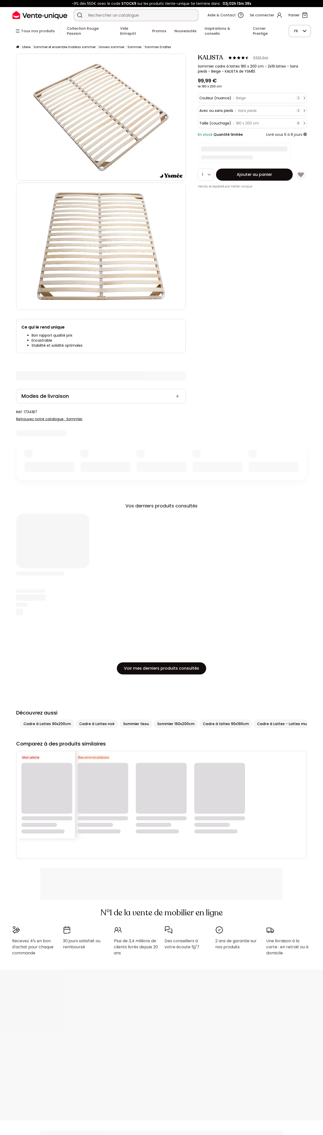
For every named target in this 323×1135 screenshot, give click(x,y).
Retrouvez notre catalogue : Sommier (49, 418)
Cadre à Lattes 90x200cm (47, 723)
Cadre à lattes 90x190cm (226, 723)
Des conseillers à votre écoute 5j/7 (182, 944)
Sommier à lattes (158, 47)
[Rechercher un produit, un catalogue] (80, 15)
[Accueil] (17, 47)
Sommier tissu (136, 723)
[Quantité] (206, 175)
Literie (26, 47)
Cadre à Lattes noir (97, 723)
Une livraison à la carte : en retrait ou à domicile (287, 947)
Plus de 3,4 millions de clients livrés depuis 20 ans (136, 947)
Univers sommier (111, 47)
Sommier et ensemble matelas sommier (65, 47)
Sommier (134, 47)
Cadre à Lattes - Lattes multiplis (286, 723)
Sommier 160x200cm (176, 723)
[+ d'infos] (305, 134)
